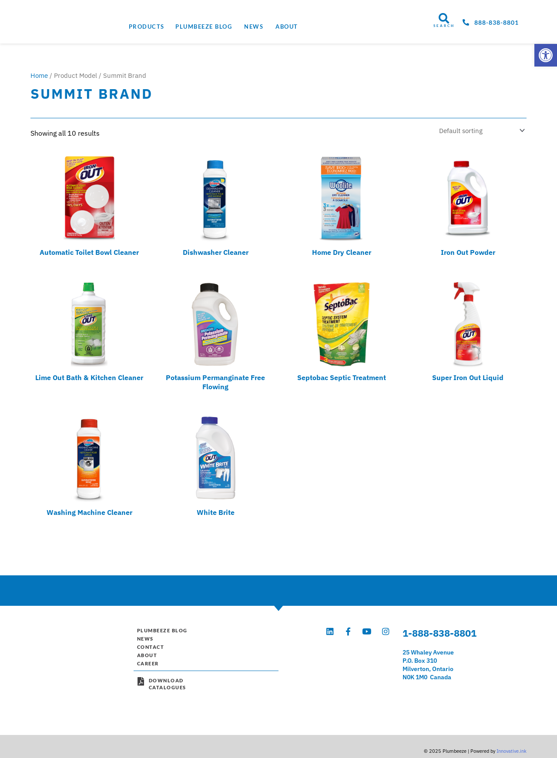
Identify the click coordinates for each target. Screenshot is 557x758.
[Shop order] (478, 130)
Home (39, 75)
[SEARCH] (444, 18)
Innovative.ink (512, 733)
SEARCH (444, 25)
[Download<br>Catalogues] (141, 686)
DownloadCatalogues (169, 688)
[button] (545, 55)
